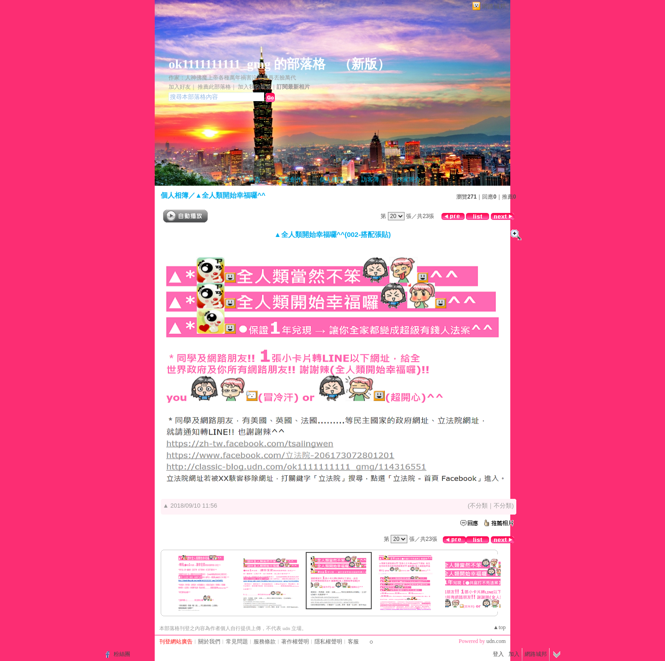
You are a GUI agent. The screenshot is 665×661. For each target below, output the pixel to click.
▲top (499, 627)
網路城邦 (494, 6)
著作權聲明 (295, 641)
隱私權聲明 (328, 641)
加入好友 (180, 87)
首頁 (254, 179)
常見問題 (237, 641)
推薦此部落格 (214, 87)
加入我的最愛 (254, 87)
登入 (498, 654)
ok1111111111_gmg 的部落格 (247, 64)
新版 (364, 64)
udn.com (496, 641)
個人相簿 (332, 179)
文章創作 (290, 179)
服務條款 (265, 641)
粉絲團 (122, 654)
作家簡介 (409, 179)
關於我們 (209, 641)
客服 (353, 641)
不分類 (479, 505)
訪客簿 (370, 179)
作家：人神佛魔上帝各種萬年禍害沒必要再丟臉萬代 (232, 77)
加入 (514, 654)
